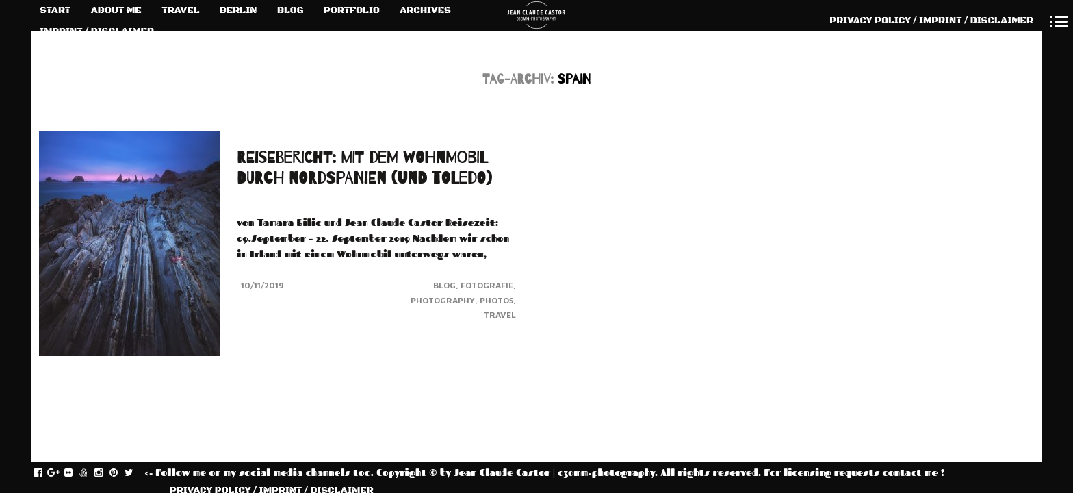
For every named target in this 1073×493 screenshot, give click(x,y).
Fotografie (487, 285)
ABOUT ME (116, 10)
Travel (500, 314)
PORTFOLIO (352, 10)
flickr (75, 473)
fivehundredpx (90, 473)
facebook (45, 473)
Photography (443, 300)
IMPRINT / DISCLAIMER (97, 31)
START (55, 10)
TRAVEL (180, 10)
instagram (105, 473)
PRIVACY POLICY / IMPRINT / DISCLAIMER (931, 20)
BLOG (290, 10)
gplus (60, 473)
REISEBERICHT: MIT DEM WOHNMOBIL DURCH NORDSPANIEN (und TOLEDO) (364, 168)
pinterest (120, 473)
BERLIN (238, 10)
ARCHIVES (425, 10)
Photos (496, 300)
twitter (135, 473)
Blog (444, 285)
